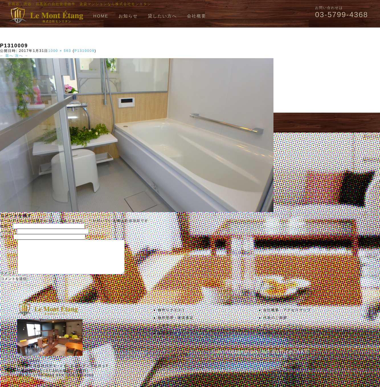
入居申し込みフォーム (178, 332)
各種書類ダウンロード (178, 340)
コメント (8, 280)
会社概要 (196, 15)
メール (7, 232)
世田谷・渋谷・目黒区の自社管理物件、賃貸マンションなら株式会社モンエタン (79, 4)
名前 (5, 226)
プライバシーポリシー (283, 332)
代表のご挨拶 (275, 325)
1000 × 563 (59, 51)
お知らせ (128, 15)
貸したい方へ (162, 15)
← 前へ (6, 56)
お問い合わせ (275, 340)
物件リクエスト (172, 317)
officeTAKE (292, 358)
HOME (100, 15)
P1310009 (84, 51)
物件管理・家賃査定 (176, 325)
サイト (6, 237)
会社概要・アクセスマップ (287, 317)
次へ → (21, 56)
